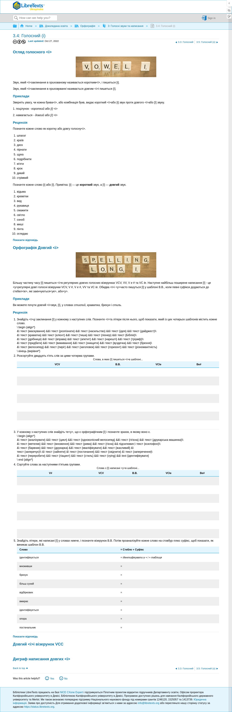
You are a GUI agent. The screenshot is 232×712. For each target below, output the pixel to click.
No (65, 678)
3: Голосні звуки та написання (123, 26)
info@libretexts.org (148, 703)
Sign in (212, 18)
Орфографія (85, 26)
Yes (52, 678)
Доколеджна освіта (53, 26)
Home (26, 26)
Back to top (19, 668)
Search (16, 18)
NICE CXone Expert (72, 692)
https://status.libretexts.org (39, 706)
